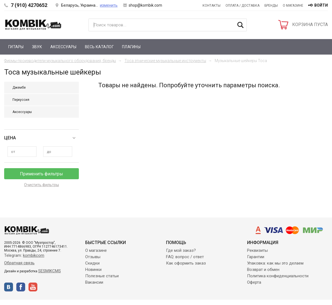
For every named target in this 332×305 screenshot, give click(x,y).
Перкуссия (20, 100)
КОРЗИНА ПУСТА (310, 24)
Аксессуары (63, 47)
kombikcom (33, 255)
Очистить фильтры (41, 185)
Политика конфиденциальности (277, 275)
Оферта (254, 282)
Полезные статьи (102, 275)
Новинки (93, 269)
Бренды (271, 5)
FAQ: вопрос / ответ (185, 256)
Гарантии (255, 256)
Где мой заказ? (181, 250)
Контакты (212, 5)
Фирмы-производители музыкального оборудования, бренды (60, 60)
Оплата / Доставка (242, 5)
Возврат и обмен (263, 269)
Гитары (16, 47)
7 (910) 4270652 (29, 5)
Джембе (19, 87)
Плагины (131, 47)
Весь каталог (99, 47)
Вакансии (94, 282)
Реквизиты (257, 250)
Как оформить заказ (186, 263)
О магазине (293, 5)
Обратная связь (19, 262)
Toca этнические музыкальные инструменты (165, 60)
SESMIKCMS (49, 270)
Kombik (33, 25)
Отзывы (92, 256)
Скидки (92, 263)
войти (321, 5)
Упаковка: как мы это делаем (275, 263)
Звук (37, 47)
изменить (109, 5)
